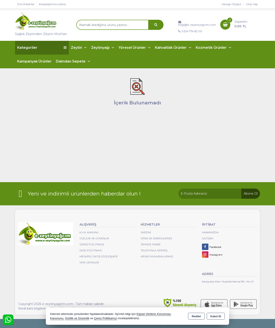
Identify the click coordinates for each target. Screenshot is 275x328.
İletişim (207, 238)
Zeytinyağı (100, 48)
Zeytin (77, 48)
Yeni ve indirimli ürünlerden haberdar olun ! (84, 193)
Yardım (146, 232)
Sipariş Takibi (150, 244)
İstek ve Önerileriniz (156, 238)
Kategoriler (42, 47)
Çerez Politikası (91, 244)
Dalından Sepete (71, 61)
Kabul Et (215, 316)
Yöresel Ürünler (133, 48)
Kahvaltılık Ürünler (171, 48)
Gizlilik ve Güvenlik (94, 238)
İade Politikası (90, 250)
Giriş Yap (252, 4)
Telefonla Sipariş (154, 250)
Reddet (196, 316)
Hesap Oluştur (231, 4)
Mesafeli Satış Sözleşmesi (98, 256)
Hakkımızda (210, 232)
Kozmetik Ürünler (212, 48)
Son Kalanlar (26, 4)
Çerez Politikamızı (105, 318)
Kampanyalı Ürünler (34, 61)
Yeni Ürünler (89, 262)
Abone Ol (251, 193)
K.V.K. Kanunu (89, 232)
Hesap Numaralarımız (157, 256)
